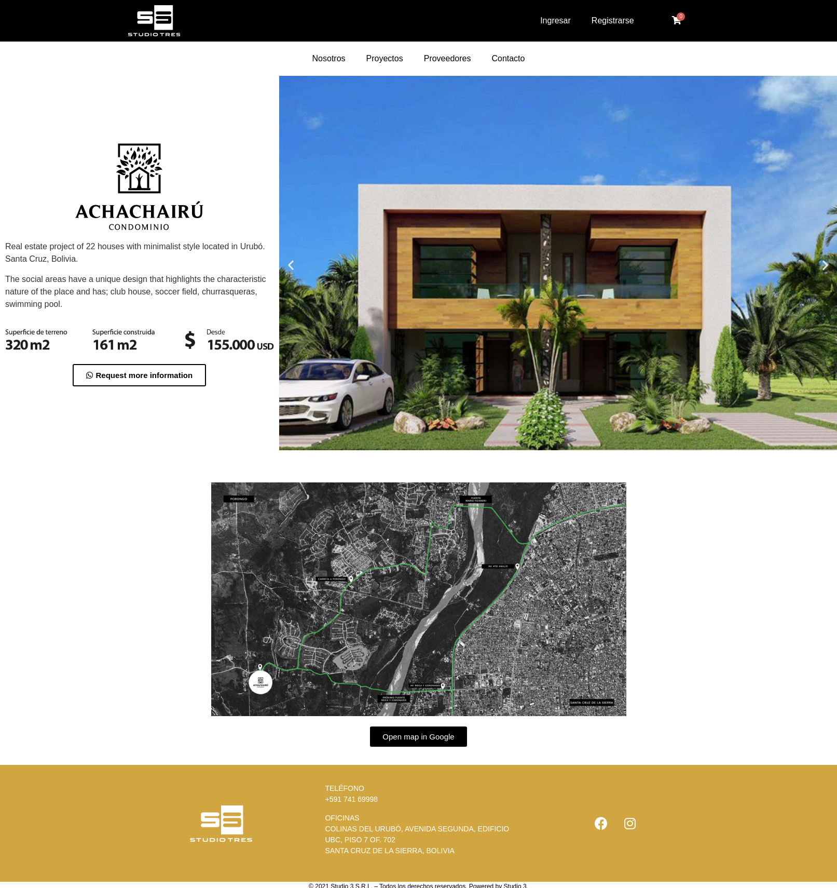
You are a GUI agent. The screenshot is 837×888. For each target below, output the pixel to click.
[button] (139, 375)
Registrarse (613, 20)
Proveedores (447, 58)
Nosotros (329, 58)
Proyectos (384, 58)
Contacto (508, 58)
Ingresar (555, 20)
